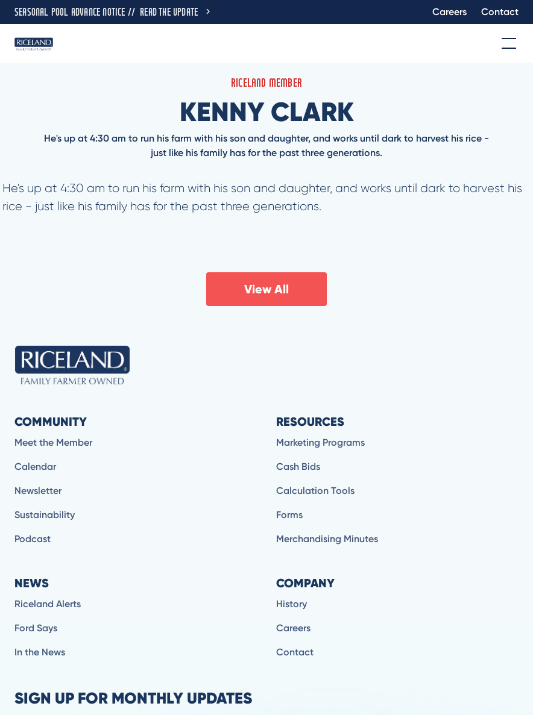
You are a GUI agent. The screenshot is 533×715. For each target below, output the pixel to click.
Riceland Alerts (47, 604)
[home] (33, 43)
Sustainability (44, 514)
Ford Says (35, 628)
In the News (39, 652)
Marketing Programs (320, 442)
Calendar (35, 466)
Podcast (32, 539)
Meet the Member (53, 442)
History (291, 604)
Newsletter (38, 490)
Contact (500, 11)
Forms (289, 514)
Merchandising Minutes (327, 539)
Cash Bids (298, 466)
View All (266, 289)
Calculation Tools (315, 490)
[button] (506, 43)
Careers (449, 11)
